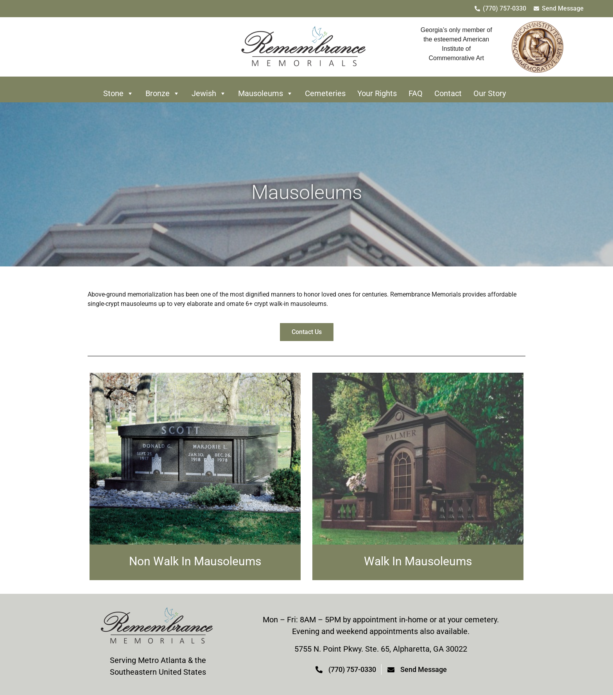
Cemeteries (325, 93)
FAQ (416, 93)
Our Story (489, 93)
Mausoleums (265, 93)
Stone (118, 93)
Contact (448, 93)
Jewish (209, 93)
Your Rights (377, 93)
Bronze (162, 93)
